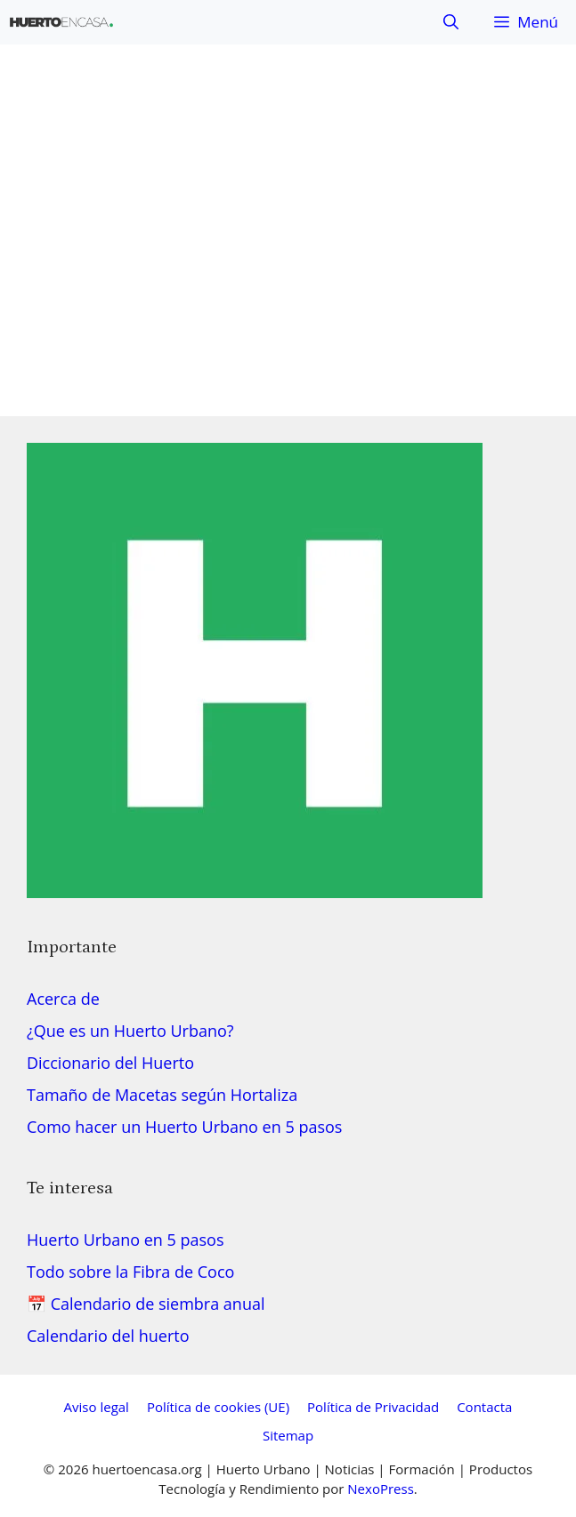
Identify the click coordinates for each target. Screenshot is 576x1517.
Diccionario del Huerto (110, 1062)
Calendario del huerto (108, 1335)
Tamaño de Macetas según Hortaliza (162, 1094)
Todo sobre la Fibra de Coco (130, 1271)
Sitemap (288, 1435)
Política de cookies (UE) (218, 1407)
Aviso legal (96, 1407)
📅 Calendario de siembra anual (146, 1303)
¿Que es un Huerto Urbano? (130, 1030)
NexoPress (380, 1488)
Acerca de (63, 998)
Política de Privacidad (373, 1407)
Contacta (484, 1407)
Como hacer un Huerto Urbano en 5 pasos (184, 1126)
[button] (451, 22)
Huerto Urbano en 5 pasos (125, 1239)
